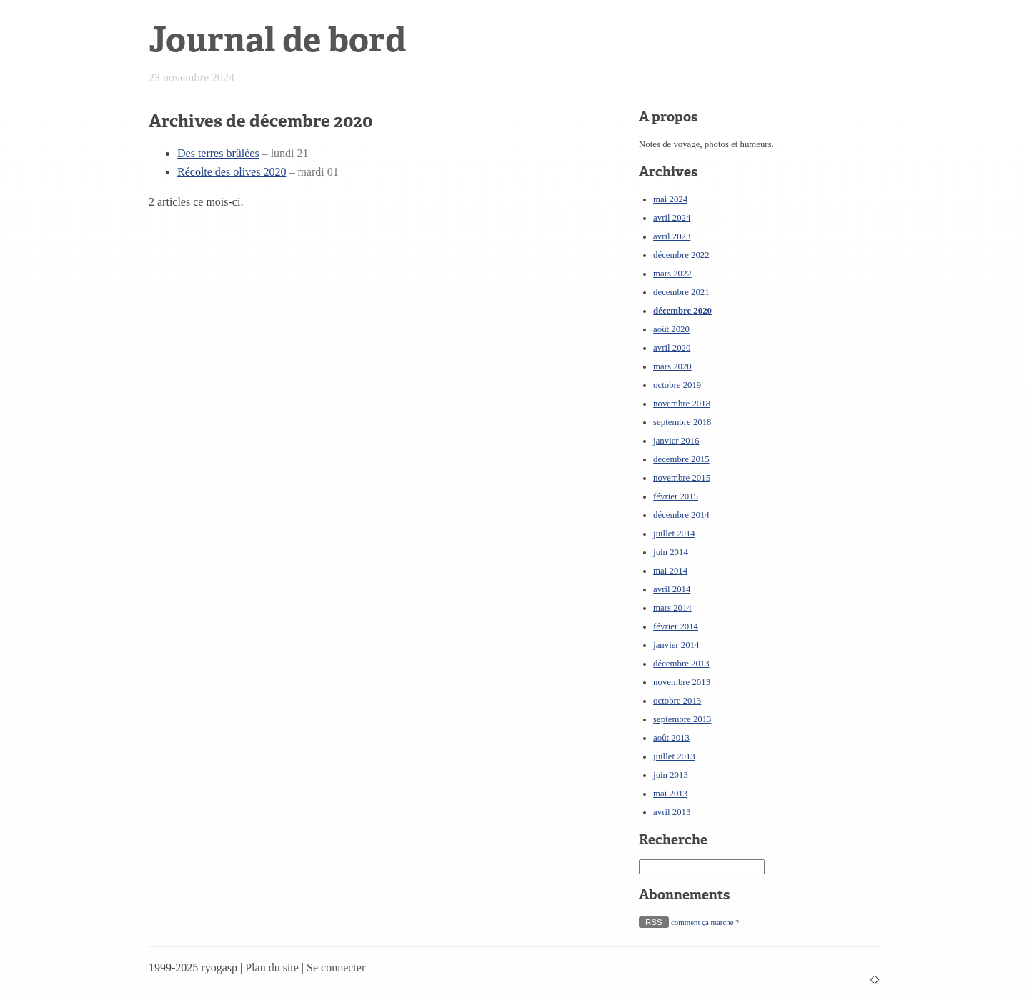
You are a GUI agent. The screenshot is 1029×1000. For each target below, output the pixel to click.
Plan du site (272, 967)
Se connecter (336, 967)
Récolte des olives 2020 (231, 172)
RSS (653, 922)
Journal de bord (277, 40)
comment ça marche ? (705, 922)
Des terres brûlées (218, 153)
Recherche (673, 839)
